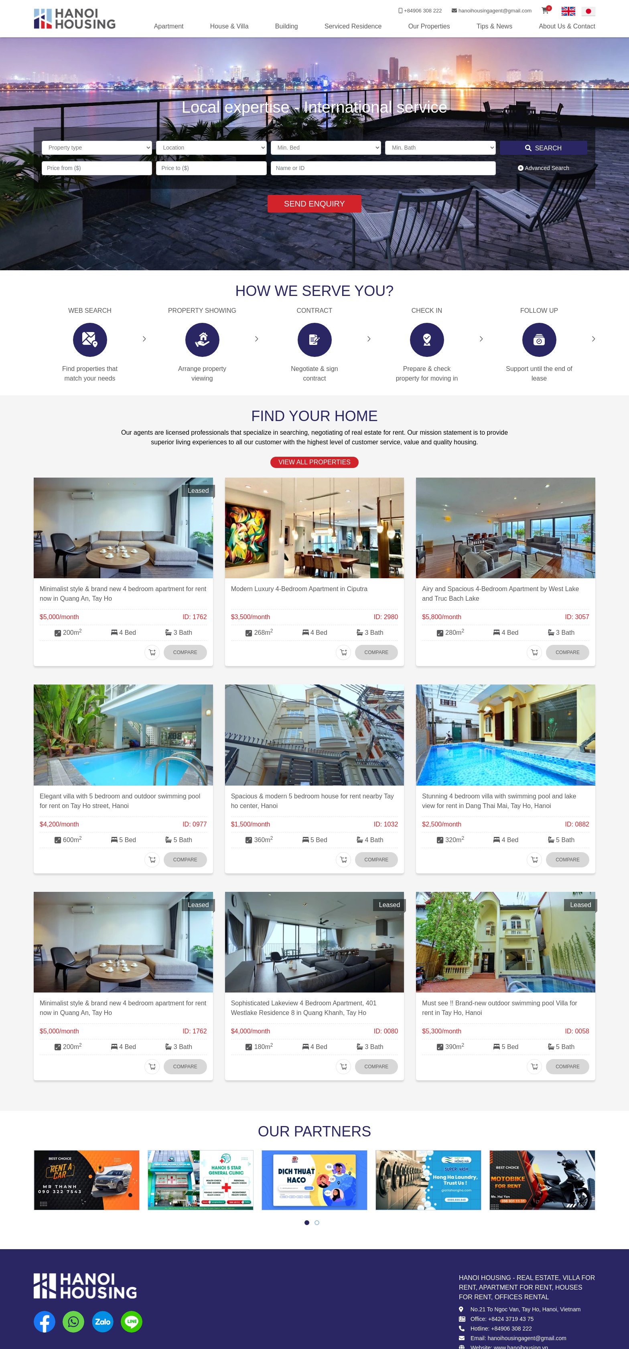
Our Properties (429, 26)
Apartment (169, 26)
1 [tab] (307, 1223)
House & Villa (229, 26)
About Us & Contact (567, 26)
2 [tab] (317, 1223)
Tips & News (494, 26)
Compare (185, 652)
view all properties (314, 462)
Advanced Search (544, 168)
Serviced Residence (353, 26)
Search (543, 148)
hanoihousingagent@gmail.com (492, 11)
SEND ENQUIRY (314, 203)
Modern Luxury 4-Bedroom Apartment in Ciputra (299, 588)
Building (286, 26)
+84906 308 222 (420, 11)
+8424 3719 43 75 (511, 1319)
